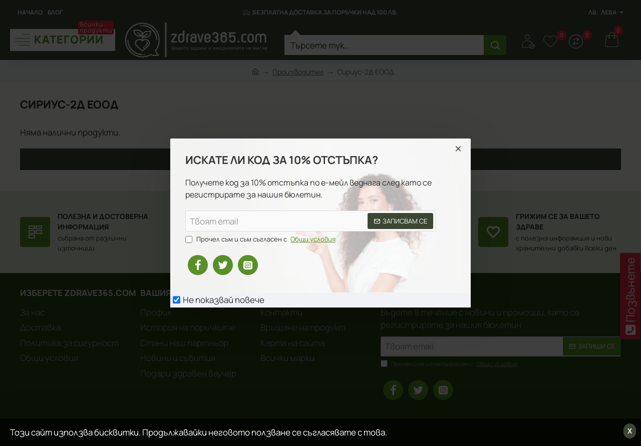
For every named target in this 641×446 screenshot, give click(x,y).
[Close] (458, 148)
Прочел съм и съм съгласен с (261, 239)
